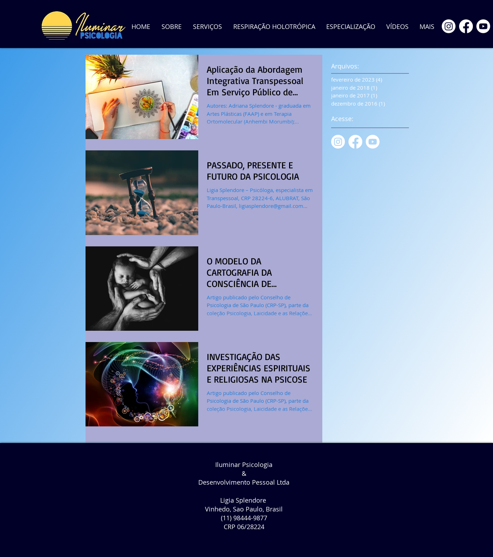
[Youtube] (483, 26)
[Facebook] (466, 26)
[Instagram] (449, 26)
